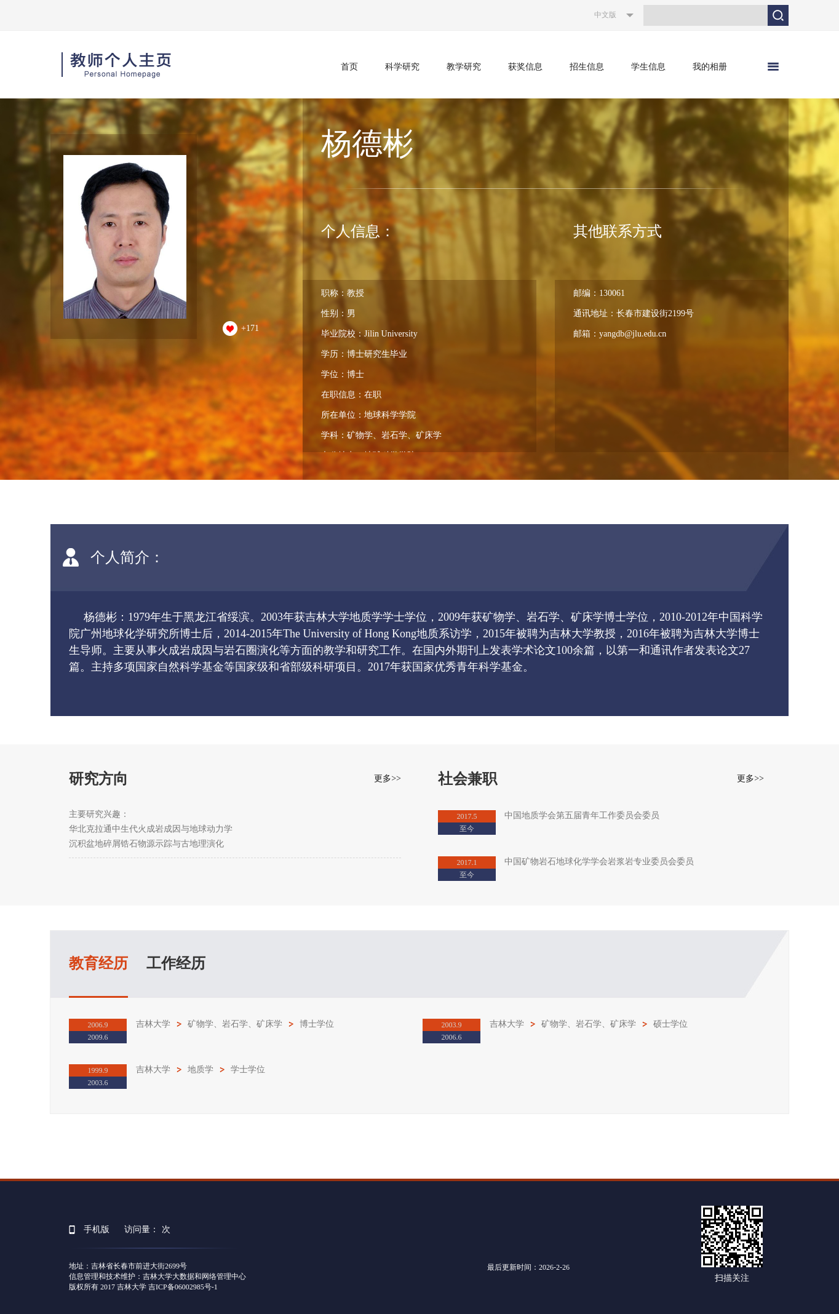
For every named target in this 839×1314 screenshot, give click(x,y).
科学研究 (402, 66)
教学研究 (464, 66)
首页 (349, 66)
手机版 (96, 1229)
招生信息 (587, 66)
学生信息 (648, 66)
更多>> (387, 778)
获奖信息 (525, 66)
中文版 (605, 14)
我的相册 (710, 66)
